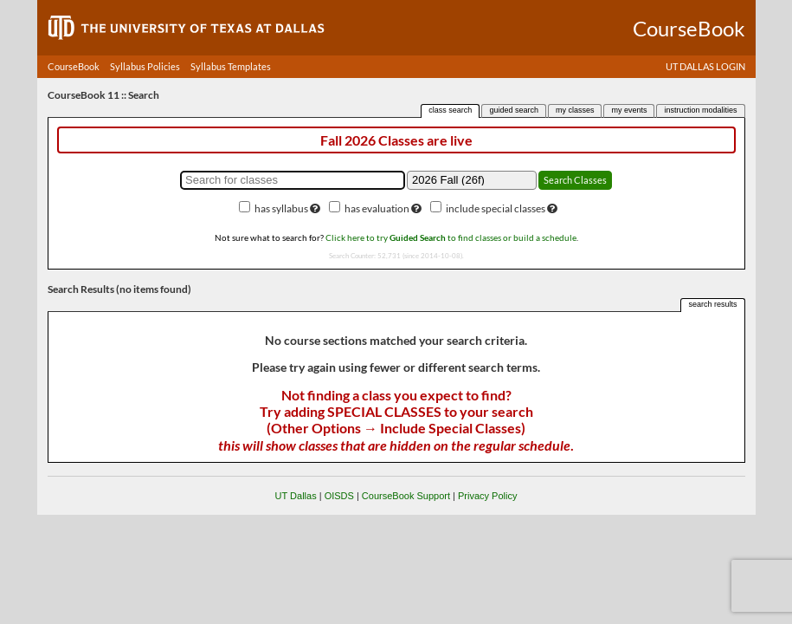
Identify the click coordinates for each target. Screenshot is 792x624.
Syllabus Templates (230, 66)
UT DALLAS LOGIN (705, 66)
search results (712, 304)
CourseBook (74, 66)
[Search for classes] (292, 180)
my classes (575, 110)
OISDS (339, 496)
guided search (513, 110)
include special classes (495, 208)
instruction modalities (700, 110)
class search (450, 110)
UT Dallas (296, 496)
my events (629, 110)
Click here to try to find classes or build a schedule (450, 237)
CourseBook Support (406, 496)
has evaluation (376, 208)
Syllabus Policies (145, 66)
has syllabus (281, 208)
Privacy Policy (487, 496)
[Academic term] (472, 180)
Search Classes (575, 179)
